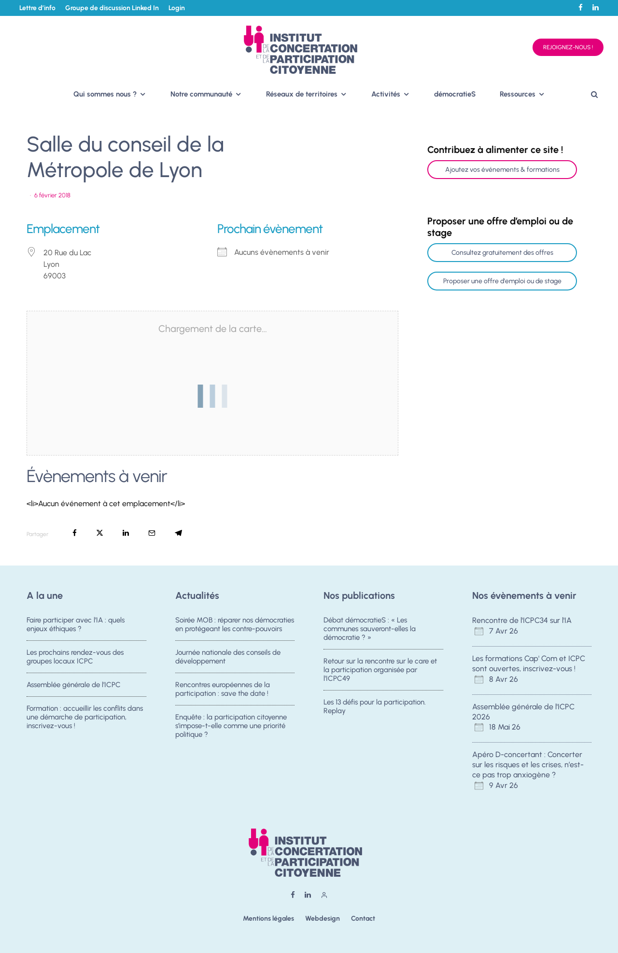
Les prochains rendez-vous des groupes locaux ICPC (75, 656)
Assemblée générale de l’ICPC (74, 685)
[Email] (151, 533)
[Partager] (74, 533)
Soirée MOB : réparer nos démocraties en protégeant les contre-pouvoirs (234, 624)
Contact (363, 918)
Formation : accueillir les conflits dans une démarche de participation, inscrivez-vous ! (85, 719)
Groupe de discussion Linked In (112, 8)
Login (177, 8)
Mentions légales (268, 918)
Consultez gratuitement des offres (502, 253)
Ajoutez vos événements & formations (502, 170)
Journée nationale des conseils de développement (228, 656)
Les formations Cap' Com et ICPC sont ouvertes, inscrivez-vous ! (528, 663)
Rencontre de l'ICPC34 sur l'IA (522, 620)
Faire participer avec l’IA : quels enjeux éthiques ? (76, 624)
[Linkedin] (596, 7)
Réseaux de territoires (301, 94)
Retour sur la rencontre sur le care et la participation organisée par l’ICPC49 (380, 670)
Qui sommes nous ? (105, 94)
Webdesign (322, 918)
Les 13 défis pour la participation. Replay (374, 707)
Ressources (517, 94)
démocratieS (455, 94)
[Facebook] (581, 7)
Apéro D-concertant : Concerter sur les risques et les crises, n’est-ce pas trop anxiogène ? (528, 764)
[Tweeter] (99, 533)
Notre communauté (201, 94)
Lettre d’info (37, 8)
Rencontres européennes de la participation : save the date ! (222, 689)
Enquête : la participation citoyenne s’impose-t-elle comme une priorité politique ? (231, 728)
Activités (385, 94)
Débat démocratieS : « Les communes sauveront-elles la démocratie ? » (369, 629)
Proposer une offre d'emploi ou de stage (502, 281)
